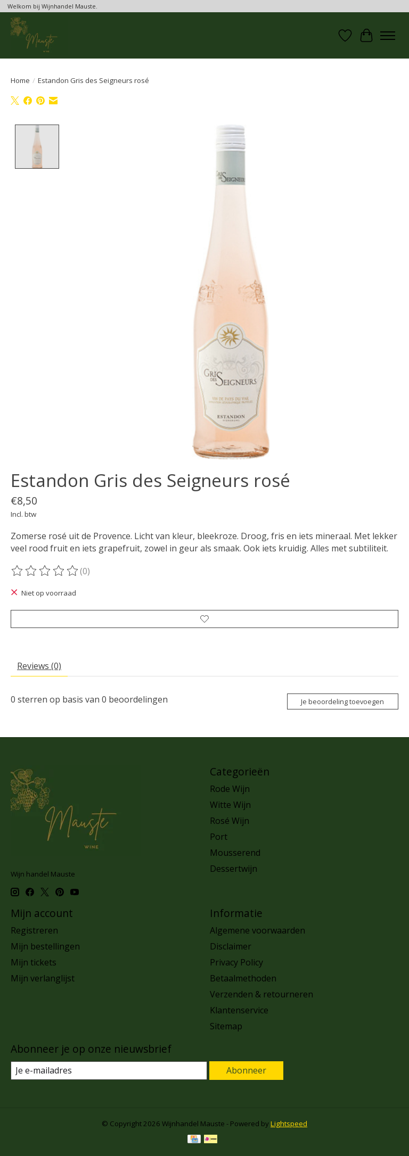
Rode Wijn (230, 789)
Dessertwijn (233, 868)
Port (218, 837)
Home (20, 80)
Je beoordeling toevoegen (342, 701)
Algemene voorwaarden (257, 930)
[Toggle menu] (387, 35)
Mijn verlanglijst (43, 978)
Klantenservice (239, 1010)
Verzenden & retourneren (261, 994)
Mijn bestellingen (45, 946)
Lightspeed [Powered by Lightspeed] (289, 1123)
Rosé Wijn (229, 821)
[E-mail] (109, 1070)
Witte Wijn (230, 805)
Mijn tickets (33, 962)
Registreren (34, 930)
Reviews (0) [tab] (39, 666)
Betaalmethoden (243, 978)
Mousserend (235, 852)
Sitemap (226, 1026)
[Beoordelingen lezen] (45, 571)
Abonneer (246, 1070)
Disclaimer (230, 946)
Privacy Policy (236, 962)
